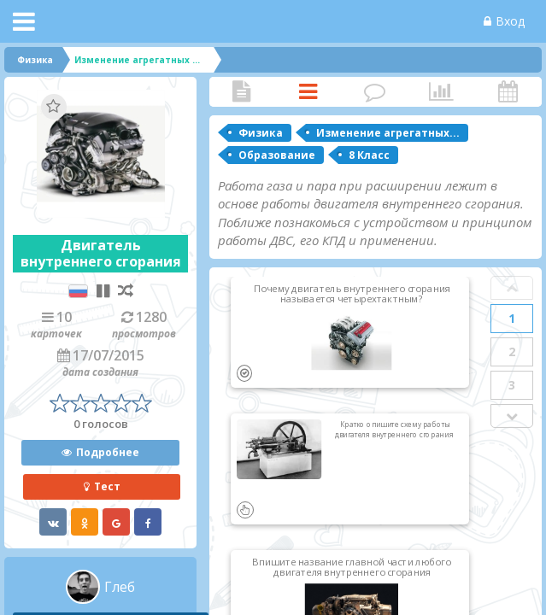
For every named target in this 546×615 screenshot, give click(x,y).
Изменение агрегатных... (388, 133)
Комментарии (375, 91)
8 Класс (369, 155)
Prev (511, 288)
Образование (276, 155)
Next (511, 416)
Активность (507, 91)
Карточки (308, 91)
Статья (242, 91)
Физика (260, 133)
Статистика (441, 91)
